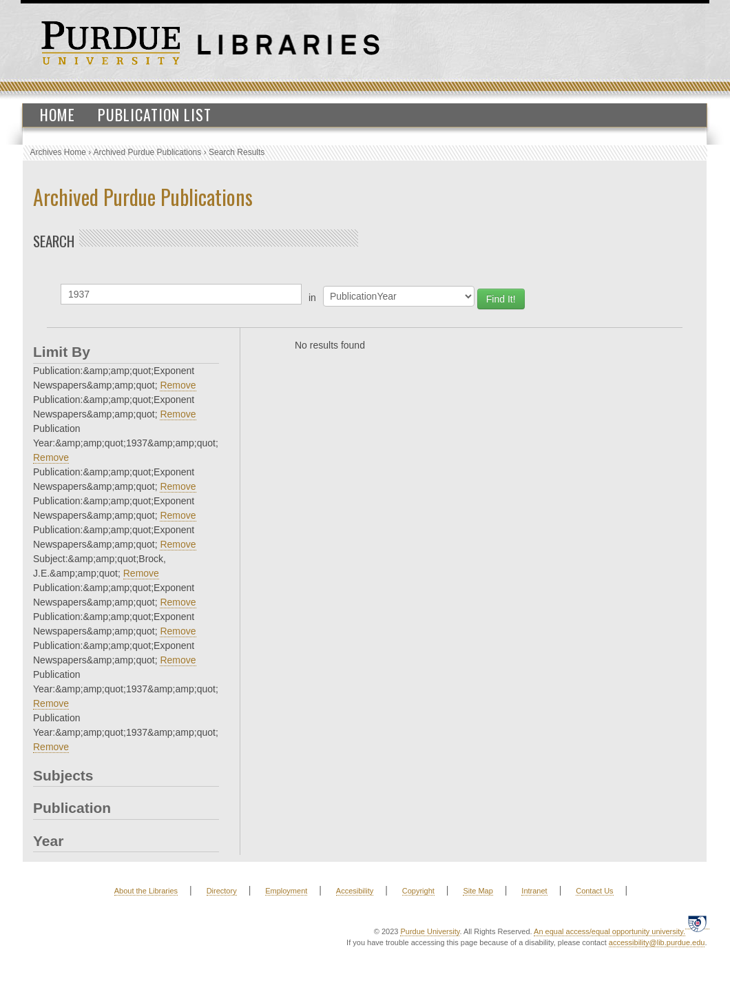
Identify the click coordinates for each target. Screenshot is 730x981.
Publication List (154, 114)
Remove (178, 385)
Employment (286, 891)
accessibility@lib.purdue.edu (657, 942)
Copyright (418, 891)
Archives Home (58, 152)
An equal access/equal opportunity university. (609, 931)
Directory (222, 891)
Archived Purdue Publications (148, 152)
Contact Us (594, 891)
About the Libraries (146, 891)
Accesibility (354, 891)
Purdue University (429, 931)
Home (57, 114)
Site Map (477, 891)
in (312, 297)
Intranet (534, 891)
